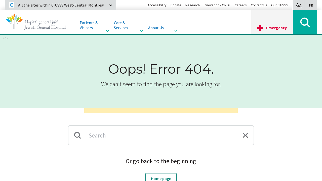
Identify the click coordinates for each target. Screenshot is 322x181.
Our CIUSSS (279, 5)
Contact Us (259, 5)
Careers (241, 5)
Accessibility (157, 5)
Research (192, 5)
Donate (176, 5)
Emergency (276, 27)
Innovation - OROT (217, 5)
